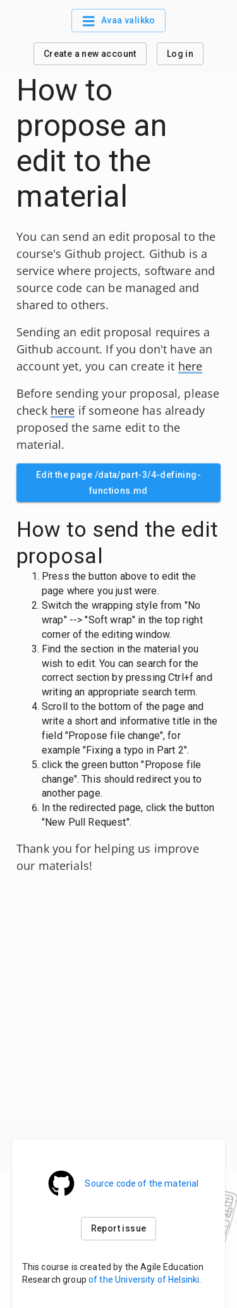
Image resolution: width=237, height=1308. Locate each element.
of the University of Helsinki (143, 1279)
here (190, 366)
